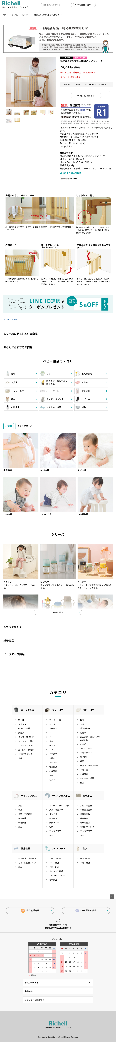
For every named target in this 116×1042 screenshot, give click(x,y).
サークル (53, 728)
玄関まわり (54, 822)
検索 (99, 5)
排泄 (20, 809)
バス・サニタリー (57, 809)
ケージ (52, 724)
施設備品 (84, 818)
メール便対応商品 (86, 910)
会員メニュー (31, 991)
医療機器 (25, 848)
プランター (23, 724)
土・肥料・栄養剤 (26, 749)
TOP (4, 15)
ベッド (52, 745)
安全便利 (84, 757)
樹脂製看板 (85, 814)
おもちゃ (53, 762)
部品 (20, 758)
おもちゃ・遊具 (87, 778)
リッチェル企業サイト (35, 999)
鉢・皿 (21, 719)
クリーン (53, 818)
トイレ (52, 749)
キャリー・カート (57, 719)
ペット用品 (57, 709)
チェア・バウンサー (89, 765)
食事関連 (53, 766)
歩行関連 (22, 822)
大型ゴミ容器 (86, 805)
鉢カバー (22, 732)
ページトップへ (112, 896)
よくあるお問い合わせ (70, 172)
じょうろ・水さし (26, 745)
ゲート (52, 736)
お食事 (83, 732)
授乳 (82, 719)
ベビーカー (85, 769)
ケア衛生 (53, 754)
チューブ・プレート (27, 858)
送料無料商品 (30, 911)
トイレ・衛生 (86, 748)
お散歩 (52, 758)
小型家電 (53, 771)
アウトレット (58, 848)
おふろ (83, 744)
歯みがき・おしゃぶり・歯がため (91, 738)
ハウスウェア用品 (61, 795)
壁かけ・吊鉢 (24, 728)
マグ (82, 724)
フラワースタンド (26, 736)
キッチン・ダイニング (59, 805)
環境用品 (87, 795)
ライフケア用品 (29, 795)
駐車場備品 (85, 822)
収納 (82, 761)
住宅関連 (22, 818)
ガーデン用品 (27, 709)
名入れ (52, 779)
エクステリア (55, 831)
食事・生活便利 (25, 814)
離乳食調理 (85, 728)
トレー (52, 732)
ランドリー (54, 814)
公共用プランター (26, 754)
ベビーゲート (26, 15)
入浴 (20, 805)
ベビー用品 (14, 15)
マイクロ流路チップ (27, 862)
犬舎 (51, 741)
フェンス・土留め (26, 741)
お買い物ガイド (32, 982)
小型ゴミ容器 (86, 809)
